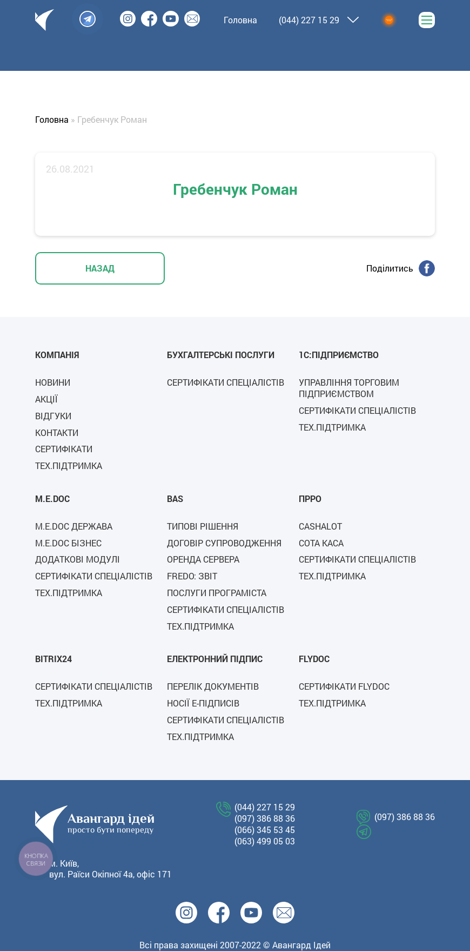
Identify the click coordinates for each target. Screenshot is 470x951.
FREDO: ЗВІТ (192, 576)
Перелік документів (213, 686)
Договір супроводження (224, 543)
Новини (52, 382)
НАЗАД (100, 268)
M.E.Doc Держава (73, 526)
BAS (175, 498)
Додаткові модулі (77, 559)
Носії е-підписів (203, 703)
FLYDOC (314, 658)
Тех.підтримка (68, 465)
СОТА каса (321, 543)
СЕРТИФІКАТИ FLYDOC (344, 686)
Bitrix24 (53, 658)
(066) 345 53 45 (264, 829)
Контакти (56, 432)
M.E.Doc (52, 498)
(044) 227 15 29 (309, 20)
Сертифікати (63, 448)
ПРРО (310, 498)
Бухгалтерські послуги (220, 354)
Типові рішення (202, 526)
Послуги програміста (216, 592)
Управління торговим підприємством (349, 388)
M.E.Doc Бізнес (68, 543)
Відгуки (53, 415)
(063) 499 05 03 (264, 841)
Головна (52, 119)
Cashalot (320, 526)
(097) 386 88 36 (264, 818)
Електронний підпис (215, 658)
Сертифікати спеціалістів (225, 382)
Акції (46, 399)
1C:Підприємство (339, 354)
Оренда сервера (203, 559)
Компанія (57, 354)
